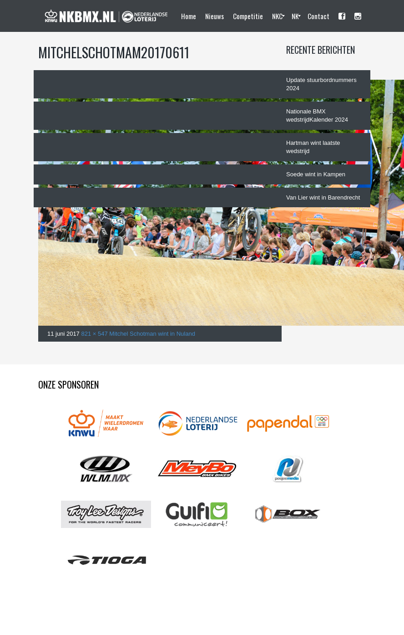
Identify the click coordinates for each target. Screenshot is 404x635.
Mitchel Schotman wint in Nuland (152, 333)
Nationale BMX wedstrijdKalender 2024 (317, 115)
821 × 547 (94, 333)
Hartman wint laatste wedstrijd (313, 147)
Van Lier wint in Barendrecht (323, 197)
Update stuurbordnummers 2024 (321, 84)
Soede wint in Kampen (315, 174)
